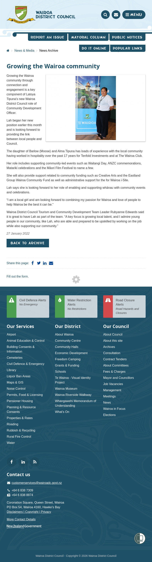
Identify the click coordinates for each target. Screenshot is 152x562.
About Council (112, 334)
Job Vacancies (113, 384)
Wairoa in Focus (114, 408)
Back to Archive (28, 243)
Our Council (116, 326)
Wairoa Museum (66, 388)
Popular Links (128, 48)
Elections (109, 415)
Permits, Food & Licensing (25, 394)
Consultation (111, 353)
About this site (113, 340)
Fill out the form (17, 276)
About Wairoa (64, 334)
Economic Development (71, 353)
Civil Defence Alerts (32, 303)
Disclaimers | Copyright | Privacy (29, 511)
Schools (60, 371)
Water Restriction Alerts (81, 305)
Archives (109, 346)
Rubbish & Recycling (21, 430)
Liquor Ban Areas (18, 376)
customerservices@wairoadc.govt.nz (37, 482)
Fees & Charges (114, 371)
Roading (12, 424)
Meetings (109, 396)
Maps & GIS (15, 382)
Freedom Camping (68, 359)
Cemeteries (15, 357)
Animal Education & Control (26, 340)
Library (11, 370)
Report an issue (47, 37)
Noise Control (16, 388)
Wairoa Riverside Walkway (73, 394)
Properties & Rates (20, 418)
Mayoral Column (88, 37)
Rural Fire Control (19, 436)
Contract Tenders (115, 359)
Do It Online (94, 48)
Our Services (20, 326)
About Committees (116, 365)
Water (11, 442)
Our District (68, 326)
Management (112, 390)
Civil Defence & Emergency (25, 364)
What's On (62, 411)
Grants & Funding (67, 365)
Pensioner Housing (20, 401)
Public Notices (127, 37)
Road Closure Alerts (129, 307)
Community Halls (66, 346)
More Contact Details (21, 519)
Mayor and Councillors (118, 377)
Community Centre (68, 340)
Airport (11, 334)
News (107, 402)
